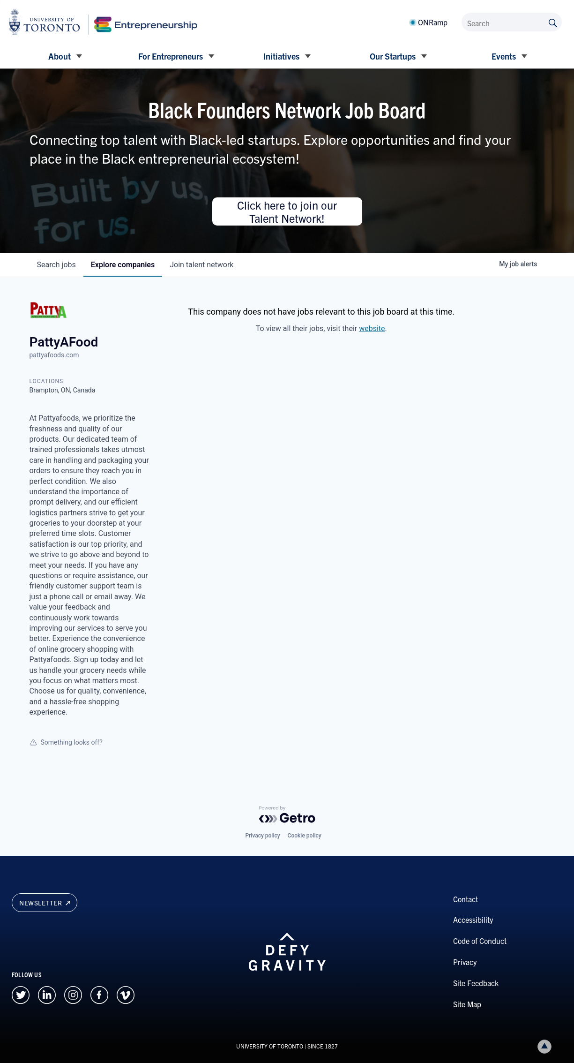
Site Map (467, 1004)
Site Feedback (476, 983)
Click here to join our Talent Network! (287, 211)
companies (123, 264)
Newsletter (44, 902)
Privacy (465, 961)
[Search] (512, 22)
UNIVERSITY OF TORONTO (269, 1045)
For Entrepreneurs (170, 56)
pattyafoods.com (54, 355)
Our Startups (393, 56)
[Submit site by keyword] (553, 22)
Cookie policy (304, 835)
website (372, 328)
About (59, 56)
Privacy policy (262, 835)
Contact (465, 899)
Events (504, 56)
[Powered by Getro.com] (287, 814)
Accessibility (473, 919)
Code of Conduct (480, 940)
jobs (56, 264)
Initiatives (281, 56)
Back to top (546, 1046)
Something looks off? (66, 742)
